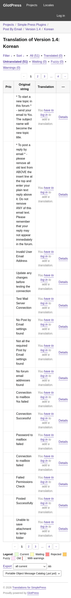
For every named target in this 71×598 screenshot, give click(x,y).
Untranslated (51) (15, 61)
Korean (49, 29)
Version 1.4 (33, 29)
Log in (61, 15)
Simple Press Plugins (31, 24)
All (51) (35, 55)
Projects (31, 5)
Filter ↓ (7, 55)
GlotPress (12, 5)
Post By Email (12, 29)
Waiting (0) (39, 61)
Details (63, 117)
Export (7, 566)
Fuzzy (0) (57, 61)
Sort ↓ (20, 55)
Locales (48, 5)
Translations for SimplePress (29, 587)
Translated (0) (53, 55)
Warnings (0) (11, 67)
